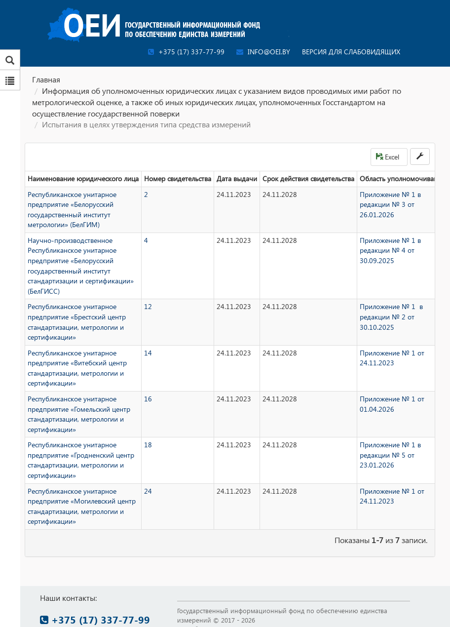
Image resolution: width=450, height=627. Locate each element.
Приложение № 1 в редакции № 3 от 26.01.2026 (390, 204)
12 (148, 306)
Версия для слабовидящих (351, 51)
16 (148, 398)
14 (148, 352)
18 (148, 444)
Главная (46, 79)
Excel (387, 156)
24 (148, 491)
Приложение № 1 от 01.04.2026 (392, 404)
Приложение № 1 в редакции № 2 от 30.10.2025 (391, 316)
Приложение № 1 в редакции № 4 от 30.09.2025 (390, 250)
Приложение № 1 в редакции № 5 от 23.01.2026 (390, 455)
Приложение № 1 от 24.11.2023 (392, 358)
